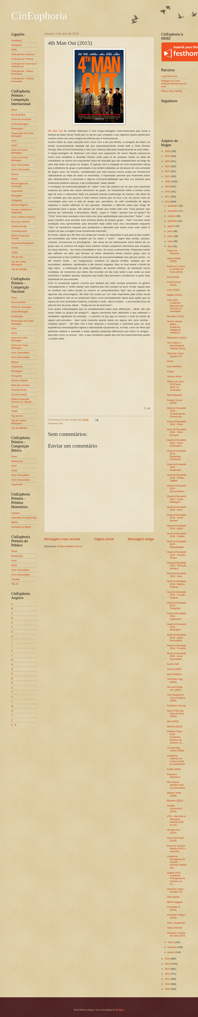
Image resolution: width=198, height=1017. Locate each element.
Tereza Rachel (174, 927)
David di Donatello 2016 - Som (176, 574)
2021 (168, 176)
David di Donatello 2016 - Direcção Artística (176, 565)
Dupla (14, 178)
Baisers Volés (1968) (174, 794)
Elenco (14, 174)
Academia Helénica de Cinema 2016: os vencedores (176, 759)
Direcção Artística (20, 221)
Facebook (16, 40)
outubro (172, 216)
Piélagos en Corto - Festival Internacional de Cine (174, 83)
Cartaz (14, 247)
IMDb (14, 49)
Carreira (15, 513)
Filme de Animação (21, 119)
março (171, 942)
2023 (168, 166)
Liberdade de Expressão (24, 517)
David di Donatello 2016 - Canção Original (176, 595)
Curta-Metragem (20, 124)
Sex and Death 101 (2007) (175, 688)
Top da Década (19, 269)
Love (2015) (173, 289)
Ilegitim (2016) (174, 295)
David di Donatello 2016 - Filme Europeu (176, 432)
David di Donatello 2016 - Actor (176, 508)
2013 (168, 968)
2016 (168, 201)
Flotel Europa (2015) (174, 283)
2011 (168, 979)
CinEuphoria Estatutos (23, 54)
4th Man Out (55, 131)
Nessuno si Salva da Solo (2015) (176, 934)
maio (170, 241)
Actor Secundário (20, 165)
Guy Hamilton (174, 366)
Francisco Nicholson (173, 775)
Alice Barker (173, 897)
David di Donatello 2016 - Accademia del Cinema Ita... (176, 412)
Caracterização (19, 231)
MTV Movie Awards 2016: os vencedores (176, 785)
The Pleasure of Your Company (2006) (176, 697)
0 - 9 (13, 724)
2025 (168, 156)
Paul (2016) (173, 277)
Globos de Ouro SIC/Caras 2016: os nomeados (175, 385)
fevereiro (173, 947)
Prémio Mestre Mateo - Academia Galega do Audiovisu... (174, 327)
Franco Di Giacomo (173, 252)
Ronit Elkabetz (174, 395)
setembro (173, 221)
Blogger (120, 1009)
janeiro (171, 952)
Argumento (17, 191)
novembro (173, 211)
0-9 (61, 423)
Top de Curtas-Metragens (19, 263)
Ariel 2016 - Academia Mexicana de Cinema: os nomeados (175, 306)
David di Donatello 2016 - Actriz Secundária (176, 637)
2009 (168, 989)
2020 (168, 181)
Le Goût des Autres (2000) (175, 749)
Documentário (18, 114)
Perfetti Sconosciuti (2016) (174, 808)
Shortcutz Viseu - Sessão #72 (176, 890)
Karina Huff (173, 664)
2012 (168, 973)
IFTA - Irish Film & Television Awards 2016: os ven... (176, 820)
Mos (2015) (173, 721)
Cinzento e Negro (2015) (176, 916)
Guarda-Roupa (19, 226)
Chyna (170, 371)
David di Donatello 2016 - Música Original (176, 584)
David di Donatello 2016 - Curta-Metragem (176, 499)
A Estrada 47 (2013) (174, 908)
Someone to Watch (21, 527)
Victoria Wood (174, 376)
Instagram (16, 45)
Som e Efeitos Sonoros (23, 217)
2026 (168, 151)
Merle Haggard (175, 902)
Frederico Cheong (176, 705)
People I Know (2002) (174, 401)
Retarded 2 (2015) (176, 337)
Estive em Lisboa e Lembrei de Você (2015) (176, 269)
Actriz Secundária (20, 169)
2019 (168, 186)
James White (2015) (174, 260)
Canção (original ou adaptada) (21, 211)
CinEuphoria (39, 16)
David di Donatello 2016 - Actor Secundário (176, 656)
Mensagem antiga (141, 539)
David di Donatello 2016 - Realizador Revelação (176, 455)
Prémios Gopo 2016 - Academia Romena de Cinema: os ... (175, 737)
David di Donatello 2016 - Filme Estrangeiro (176, 443)
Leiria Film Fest (169, 76)
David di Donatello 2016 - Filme (176, 423)
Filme (14, 110)
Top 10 (14, 583)
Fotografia (16, 200)
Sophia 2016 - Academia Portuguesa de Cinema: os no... (176, 878)
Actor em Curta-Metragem (19, 151)
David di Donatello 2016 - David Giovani (176, 518)
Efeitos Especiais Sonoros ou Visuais (21, 400)
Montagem (16, 195)
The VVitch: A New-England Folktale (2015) (176, 345)
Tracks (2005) (174, 669)
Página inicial (104, 539)
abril (170, 246)
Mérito (14, 522)
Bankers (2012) (175, 800)
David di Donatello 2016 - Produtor (176, 647)
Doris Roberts (174, 674)
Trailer (14, 252)
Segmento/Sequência (22, 243)
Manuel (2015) (174, 726)
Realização (17, 128)
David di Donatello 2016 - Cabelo (176, 535)
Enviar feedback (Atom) (69, 546)
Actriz (14, 145)
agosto (171, 226)
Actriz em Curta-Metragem (19, 158)
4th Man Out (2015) (173, 831)
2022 (168, 171)
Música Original (19, 205)
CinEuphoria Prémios (22, 59)
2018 (168, 191)
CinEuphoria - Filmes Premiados (22, 72)
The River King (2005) (175, 680)
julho (170, 231)
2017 (168, 196)
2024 (168, 161)
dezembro (173, 205)
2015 (168, 958)
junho (171, 236)
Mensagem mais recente (62, 539)
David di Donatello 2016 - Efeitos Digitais (176, 478)
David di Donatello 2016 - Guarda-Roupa (176, 555)
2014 (168, 963)
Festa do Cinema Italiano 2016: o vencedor (176, 848)
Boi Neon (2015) (175, 316)
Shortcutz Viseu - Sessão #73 (176, 355)
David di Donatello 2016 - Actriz (176, 527)
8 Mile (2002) (174, 769)
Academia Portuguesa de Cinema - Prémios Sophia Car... (176, 862)
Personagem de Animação (19, 185)
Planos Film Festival (171, 91)
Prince (170, 361)
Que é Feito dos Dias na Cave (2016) (175, 713)
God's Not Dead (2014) (175, 839)
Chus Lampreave (176, 922)
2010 (168, 984)
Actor (14, 140)
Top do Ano (17, 257)
